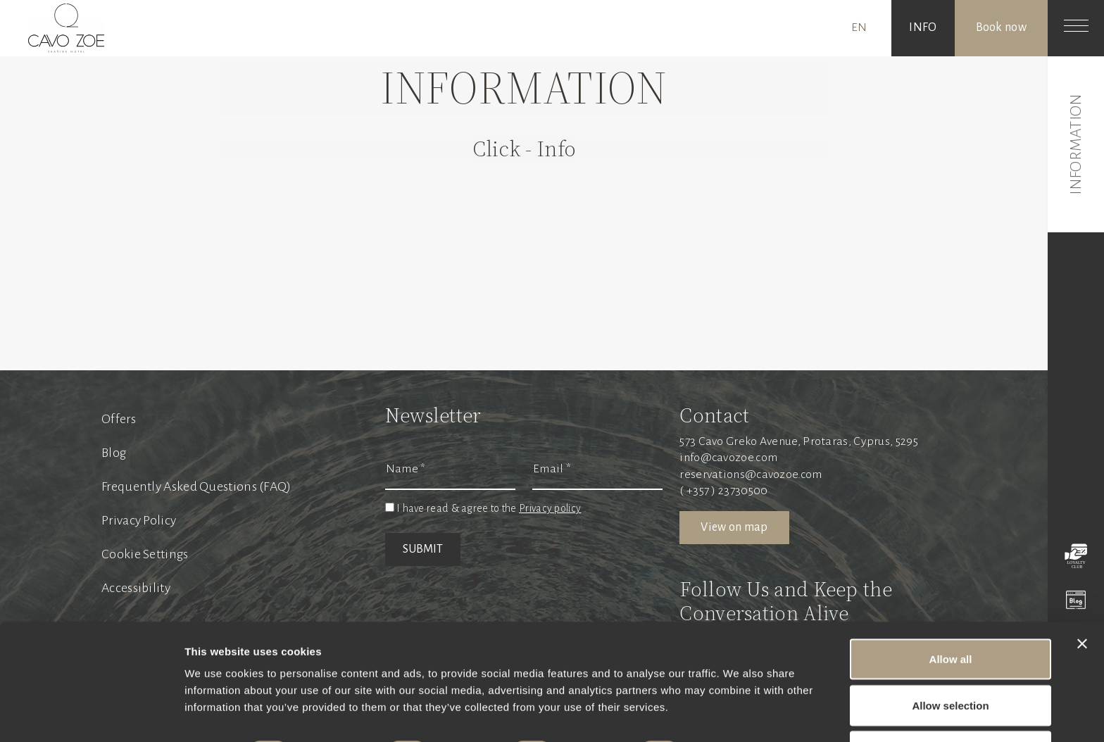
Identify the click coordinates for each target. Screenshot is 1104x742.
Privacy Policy (138, 520)
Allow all (950, 612)
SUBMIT (423, 549)
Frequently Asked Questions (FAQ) (196, 486)
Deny (951, 704)
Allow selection (950, 659)
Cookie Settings (145, 554)
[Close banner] (1082, 597)
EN (859, 27)
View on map (734, 527)
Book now (1001, 27)
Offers (118, 419)
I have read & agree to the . (491, 508)
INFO (922, 27)
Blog (113, 453)
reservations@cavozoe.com (750, 474)
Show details (739, 706)
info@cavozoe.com (728, 457)
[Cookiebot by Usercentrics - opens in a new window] (91, 714)
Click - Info (524, 148)
